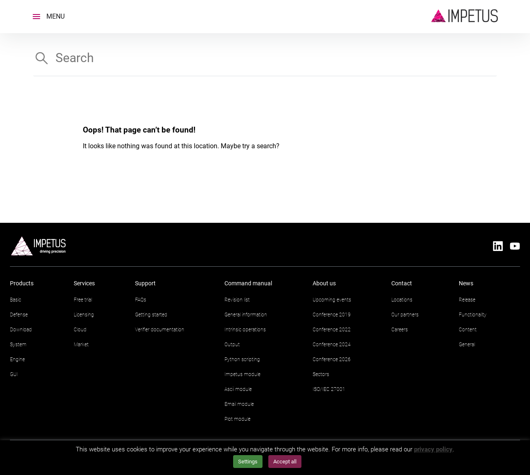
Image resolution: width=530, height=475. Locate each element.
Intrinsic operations (245, 330)
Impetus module (242, 374)
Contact (401, 283)
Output (232, 344)
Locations (401, 300)
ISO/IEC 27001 (329, 389)
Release (467, 300)
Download (21, 330)
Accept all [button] (284, 461)
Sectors (321, 374)
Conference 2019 (332, 315)
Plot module (237, 419)
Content (468, 330)
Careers (399, 330)
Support (145, 283)
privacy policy (433, 449)
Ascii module (238, 389)
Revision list (237, 300)
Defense (19, 315)
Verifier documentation (159, 330)
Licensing (84, 315)
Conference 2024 (332, 344)
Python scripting (242, 359)
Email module (239, 404)
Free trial (83, 300)
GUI (14, 374)
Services (84, 283)
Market (81, 344)
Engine (17, 359)
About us (324, 283)
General (467, 344)
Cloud (80, 330)
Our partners (405, 315)
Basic (15, 300)
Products (22, 283)
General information (245, 315)
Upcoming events (332, 300)
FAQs (140, 300)
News (466, 283)
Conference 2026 (332, 359)
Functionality (473, 315)
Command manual (248, 283)
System (18, 344)
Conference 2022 (332, 330)
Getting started (151, 315)
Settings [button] (248, 461)
